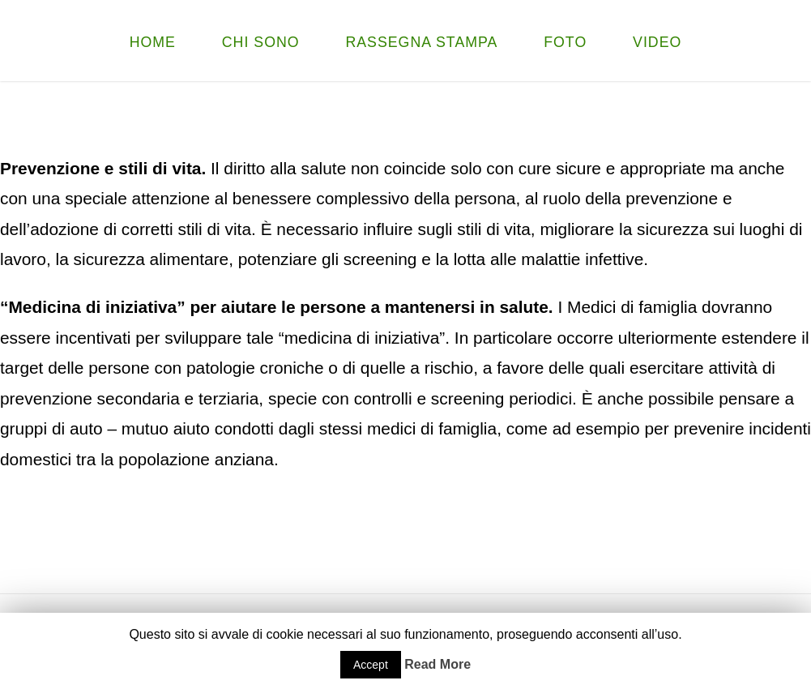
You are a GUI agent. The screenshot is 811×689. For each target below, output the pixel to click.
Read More (437, 664)
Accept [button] (370, 664)
